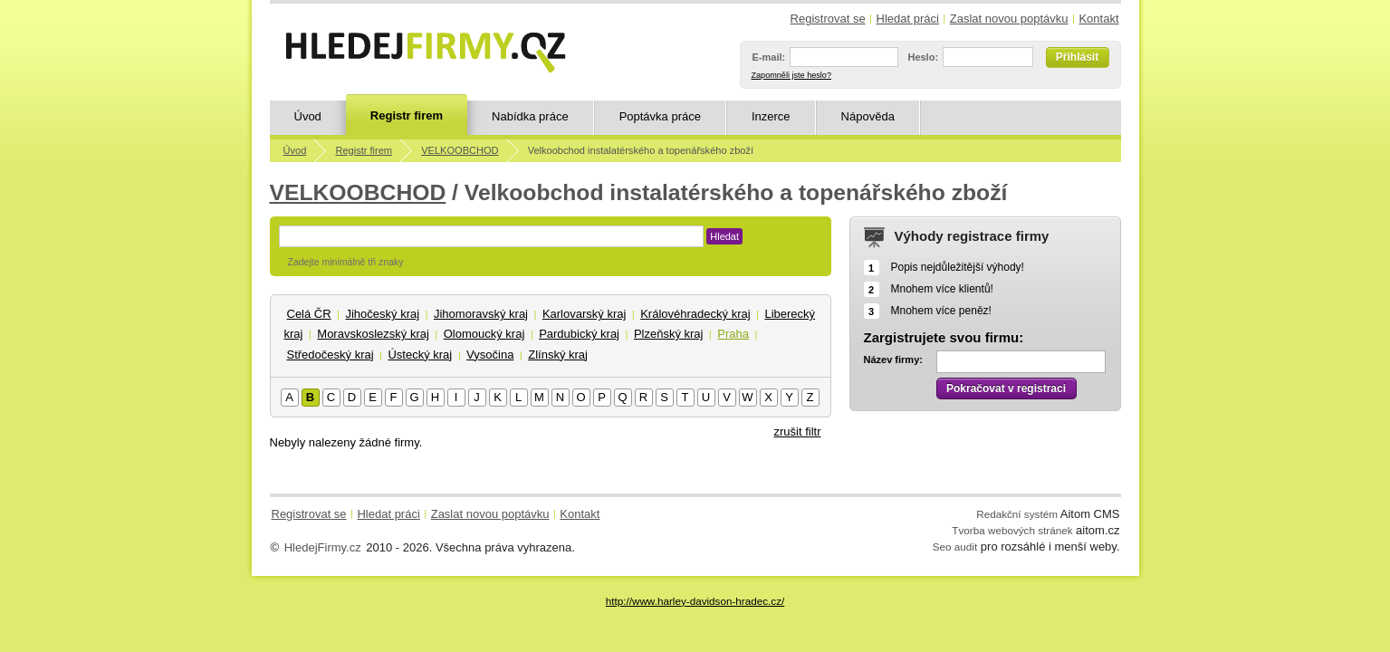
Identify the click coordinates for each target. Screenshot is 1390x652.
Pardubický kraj (579, 333)
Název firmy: (893, 359)
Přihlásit (1077, 57)
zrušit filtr (797, 431)
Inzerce (771, 116)
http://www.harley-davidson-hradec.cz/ (695, 601)
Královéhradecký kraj (695, 314)
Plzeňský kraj (669, 333)
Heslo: (922, 57)
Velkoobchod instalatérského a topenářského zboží (640, 150)
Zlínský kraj (558, 354)
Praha (733, 333)
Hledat (724, 236)
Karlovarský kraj (584, 314)
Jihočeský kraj (382, 314)
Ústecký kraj (420, 354)
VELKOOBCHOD (459, 150)
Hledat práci (908, 18)
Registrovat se (828, 18)
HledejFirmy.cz (322, 547)
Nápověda (868, 116)
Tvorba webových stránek (1012, 530)
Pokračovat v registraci (1006, 388)
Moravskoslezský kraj (373, 333)
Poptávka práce (660, 116)
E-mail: (769, 57)
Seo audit (955, 546)
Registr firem (406, 115)
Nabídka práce (530, 116)
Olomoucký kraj (484, 333)
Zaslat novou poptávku (1009, 18)
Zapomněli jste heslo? (791, 75)
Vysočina (489, 354)
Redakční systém (1017, 514)
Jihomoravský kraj (481, 314)
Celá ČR (309, 314)
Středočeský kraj (330, 354)
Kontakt (1098, 18)
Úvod (307, 116)
